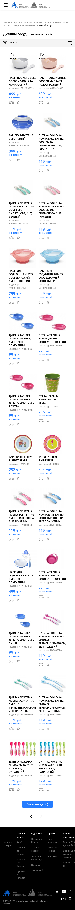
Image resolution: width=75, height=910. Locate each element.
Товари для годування (23, 25)
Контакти (52, 856)
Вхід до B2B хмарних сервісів (69, 854)
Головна (7, 22)
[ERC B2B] (70, 899)
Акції (19, 842)
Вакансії (35, 865)
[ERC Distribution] (27, 895)
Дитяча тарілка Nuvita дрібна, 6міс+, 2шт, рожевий (52, 339)
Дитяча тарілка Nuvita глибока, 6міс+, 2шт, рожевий (52, 576)
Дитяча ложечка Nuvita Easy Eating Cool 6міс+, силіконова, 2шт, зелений (21, 210)
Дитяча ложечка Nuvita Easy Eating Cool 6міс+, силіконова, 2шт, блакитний (51, 142)
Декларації (37, 870)
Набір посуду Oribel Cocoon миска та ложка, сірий (22, 81)
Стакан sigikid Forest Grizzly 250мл (48, 400)
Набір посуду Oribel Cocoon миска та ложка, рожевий (52, 81)
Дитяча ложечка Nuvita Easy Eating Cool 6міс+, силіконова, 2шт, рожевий (51, 210)
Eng (63, 899)
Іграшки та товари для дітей (28, 22)
